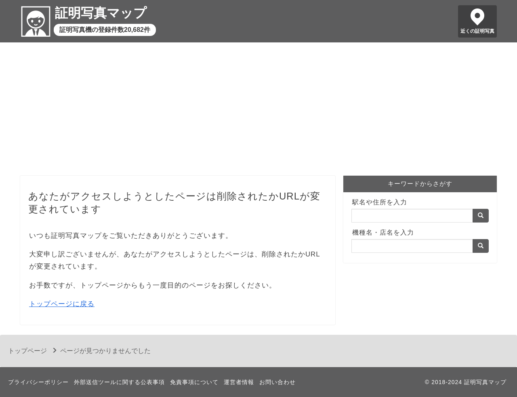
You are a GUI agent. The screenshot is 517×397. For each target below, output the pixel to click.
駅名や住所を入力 (379, 202)
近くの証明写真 (477, 31)
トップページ (27, 350)
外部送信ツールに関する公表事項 (119, 382)
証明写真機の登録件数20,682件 (104, 29)
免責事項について (194, 382)
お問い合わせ (277, 382)
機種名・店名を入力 (383, 232)
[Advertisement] (258, 111)
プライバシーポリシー (38, 382)
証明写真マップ (101, 13)
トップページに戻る (62, 304)
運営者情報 (239, 382)
